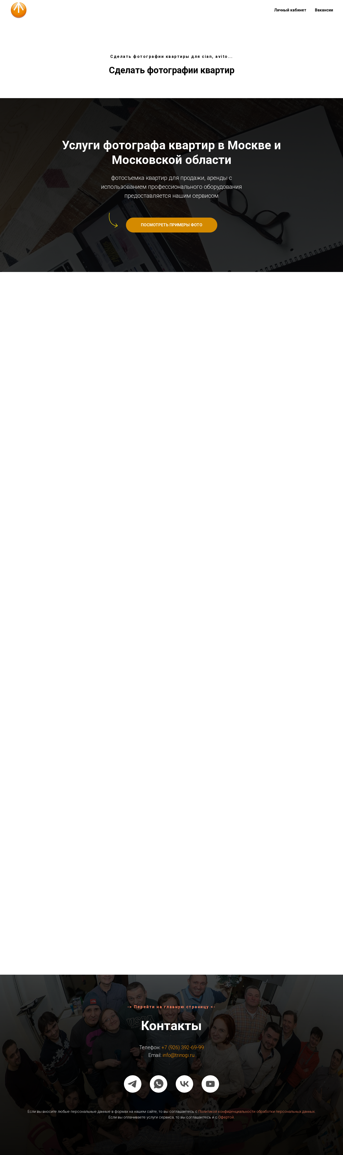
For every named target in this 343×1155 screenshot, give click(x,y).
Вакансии (324, 10)
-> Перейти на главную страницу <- (171, 1006)
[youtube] (210, 1084)
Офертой (226, 1117)
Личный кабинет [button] (290, 10)
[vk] (184, 1084)
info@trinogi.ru (179, 1055)
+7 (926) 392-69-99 (183, 1047)
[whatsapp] (158, 1084)
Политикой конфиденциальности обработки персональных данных (256, 1111)
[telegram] (132, 1084)
